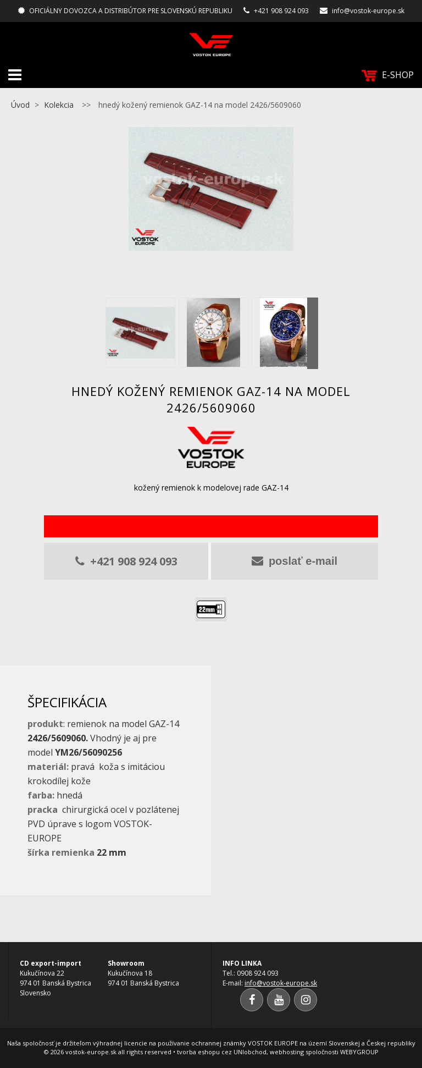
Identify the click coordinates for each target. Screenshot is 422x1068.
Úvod (20, 105)
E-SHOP (388, 75)
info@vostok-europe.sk (368, 10)
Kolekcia (59, 105)
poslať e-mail (294, 561)
